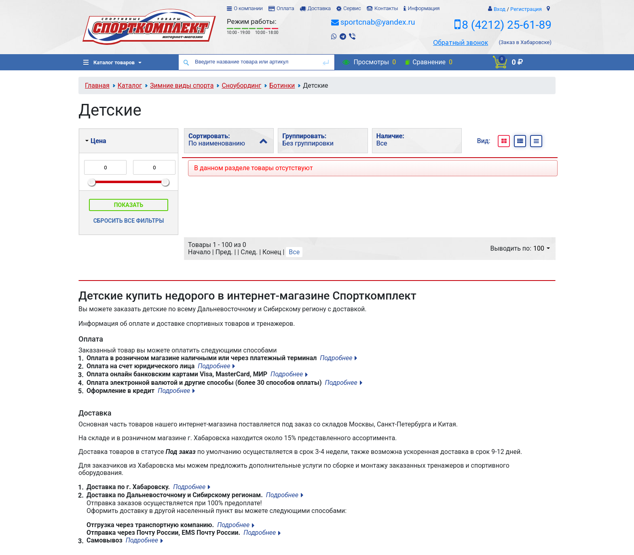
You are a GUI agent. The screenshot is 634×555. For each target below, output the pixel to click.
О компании (248, 8)
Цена (95, 141)
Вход (499, 9)
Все (294, 252)
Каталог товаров (109, 62)
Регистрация (526, 9)
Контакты (386, 8)
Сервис (352, 8)
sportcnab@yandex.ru (377, 22)
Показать (129, 205)
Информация (424, 8)
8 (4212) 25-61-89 (507, 25)
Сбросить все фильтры (128, 220)
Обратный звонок (460, 42)
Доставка (318, 8)
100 (541, 248)
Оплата (285, 8)
